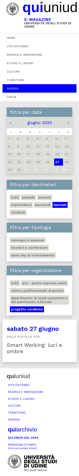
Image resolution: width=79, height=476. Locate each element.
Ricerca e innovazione (24, 54)
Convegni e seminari (27, 240)
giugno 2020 (39, 122)
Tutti (15, 197)
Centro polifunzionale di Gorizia (37, 291)
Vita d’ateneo (17, 46)
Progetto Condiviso (27, 309)
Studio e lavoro (20, 63)
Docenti (44, 197)
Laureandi (42, 205)
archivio (22, 429)
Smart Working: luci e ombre (34, 348)
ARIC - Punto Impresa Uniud (44, 283)
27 (57, 162)
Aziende (28, 197)
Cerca (11, 97)
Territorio (15, 80)
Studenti (18, 212)
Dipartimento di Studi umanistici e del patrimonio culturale (39, 300)
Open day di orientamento (33, 255)
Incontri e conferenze (29, 248)
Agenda (13, 88)
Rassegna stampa (22, 446)
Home (11, 37)
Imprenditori (21, 205)
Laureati (60, 205)
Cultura (13, 71)
